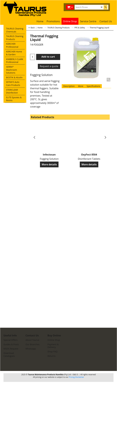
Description (69, 86)
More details (49, 164)
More (80, 86)
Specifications (93, 86)
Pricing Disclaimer (76, 377)
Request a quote (49, 66)
